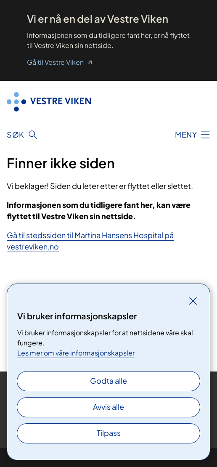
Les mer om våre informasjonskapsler (76, 352)
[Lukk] (193, 301)
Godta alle (108, 380)
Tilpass (109, 433)
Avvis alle (108, 406)
